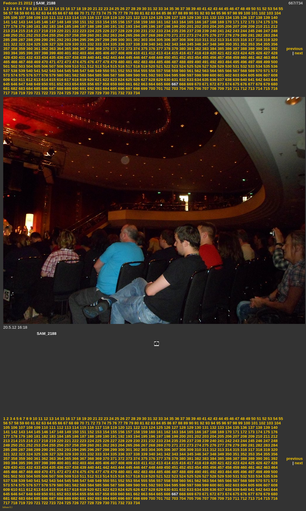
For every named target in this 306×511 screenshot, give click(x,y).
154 (105, 22)
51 (258, 9)
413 (159, 53)
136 (243, 17)
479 (113, 62)
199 (174, 26)
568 (243, 71)
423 (235, 53)
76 (114, 13)
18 (78, 9)
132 (212, 17)
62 (37, 13)
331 (82, 44)
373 (128, 48)
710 (228, 88)
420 (212, 53)
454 (197, 57)
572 (274, 71)
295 (82, 40)
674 (228, 84)
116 (90, 17)
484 (151, 62)
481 (128, 62)
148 (59, 22)
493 (220, 62)
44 (220, 9)
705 (189, 88)
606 (258, 75)
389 (251, 48)
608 (274, 75)
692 (90, 88)
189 (98, 26)
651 (52, 84)
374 (136, 48)
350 (228, 44)
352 (243, 44)
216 (29, 31)
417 (189, 53)
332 (90, 44)
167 (205, 22)
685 (36, 88)
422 (228, 53)
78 (125, 13)
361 (36, 48)
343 (174, 44)
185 (67, 26)
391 (266, 48)
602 (228, 75)
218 (44, 31)
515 (113, 66)
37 (182, 9)
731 (113, 93)
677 (251, 84)
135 (235, 17)
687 (52, 88)
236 (182, 31)
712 (243, 88)
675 (235, 84)
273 (189, 35)
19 (83, 9)
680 (274, 84)
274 (197, 35)
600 (212, 75)
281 (251, 35)
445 (128, 57)
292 (59, 40)
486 (166, 62)
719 (21, 93)
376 (151, 48)
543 (52, 71)
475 (82, 62)
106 (13, 17)
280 (243, 35)
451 (174, 57)
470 (44, 62)
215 (21, 31)
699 (143, 88)
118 (105, 17)
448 (151, 57)
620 (90, 79)
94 (212, 13)
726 (75, 93)
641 (251, 79)
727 (82, 93)
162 (166, 22)
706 (197, 88)
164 (182, 22)
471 (52, 62)
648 (29, 84)
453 (189, 57)
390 (258, 48)
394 (13, 53)
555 (143, 71)
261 (98, 35)
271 (174, 35)
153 (98, 22)
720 (29, 93)
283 (266, 35)
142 (13, 22)
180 (29, 26)
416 (182, 53)
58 (16, 13)
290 (44, 40)
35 (171, 9)
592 (151, 75)
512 (90, 66)
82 (147, 13)
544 (59, 71)
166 (197, 22)
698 (136, 88)
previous (294, 48)
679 (266, 84)
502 (13, 66)
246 (258, 31)
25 (116, 9)
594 (166, 75)
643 (266, 79)
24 (111, 9)
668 (182, 84)
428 (274, 53)
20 (89, 9)
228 (121, 31)
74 (103, 13)
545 (67, 71)
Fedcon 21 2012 (17, 3)
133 (220, 17)
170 (228, 22)
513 (98, 66)
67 (65, 13)
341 (159, 44)
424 (243, 53)
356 (274, 44)
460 (243, 57)
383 (205, 48)
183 (52, 26)
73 (98, 13)
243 (235, 31)
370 (105, 48)
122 (136, 17)
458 (228, 57)
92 (201, 13)
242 (228, 31)
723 (52, 93)
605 (251, 75)
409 (128, 53)
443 (113, 57)
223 (82, 31)
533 (251, 66)
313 (220, 40)
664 (151, 84)
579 (52, 75)
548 (90, 71)
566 (228, 71)
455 (205, 57)
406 (105, 53)
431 (21, 57)
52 (264, 9)
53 (269, 9)
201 (189, 26)
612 (29, 79)
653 (67, 84)
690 (75, 88)
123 (143, 17)
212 (274, 26)
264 (121, 35)
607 (266, 75)
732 (121, 93)
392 (274, 48)
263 (113, 35)
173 (251, 22)
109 (36, 17)
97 (229, 13)
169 (220, 22)
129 (189, 17)
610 (13, 79)
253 (36, 35)
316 (243, 40)
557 (159, 71)
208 (243, 26)
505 (36, 66)
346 (197, 44)
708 (212, 88)
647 (21, 84)
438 (75, 57)
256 (59, 35)
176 (274, 22)
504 (29, 66)
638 (228, 79)
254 (44, 35)
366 (75, 48)
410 (136, 53)
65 (54, 13)
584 (90, 75)
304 (151, 40)
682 (13, 88)
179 (21, 26)
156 (121, 22)
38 (187, 9)
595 (174, 75)
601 (220, 75)
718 (13, 93)
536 (274, 66)
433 (36, 57)
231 (143, 31)
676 (243, 84)
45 (225, 9)
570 (258, 71)
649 (36, 84)
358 (13, 48)
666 (166, 84)
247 (266, 31)
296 (90, 40)
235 (174, 31)
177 (6, 26)
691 (82, 88)
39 (193, 9)
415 (174, 53)
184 (59, 26)
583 (82, 75)
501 (6, 66)
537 (6, 71)
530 (228, 66)
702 (166, 88)
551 (113, 71)
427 (266, 53)
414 (166, 53)
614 (44, 79)
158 (136, 22)
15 (62, 9)
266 (136, 35)
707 (205, 88)
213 (6, 31)
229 (128, 31)
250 (13, 35)
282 (258, 35)
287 (21, 40)
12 (45, 9)
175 (266, 22)
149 (67, 22)
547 (82, 71)
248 (274, 31)
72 (92, 13)
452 (182, 57)
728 (90, 93)
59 (21, 13)
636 (212, 79)
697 (128, 88)
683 (21, 88)
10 (34, 9)
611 (21, 79)
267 (143, 35)
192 (121, 26)
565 (220, 71)
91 (196, 13)
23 (105, 9)
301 (128, 40)
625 (128, 79)
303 (143, 40)
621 (98, 79)
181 (36, 26)
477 (98, 62)
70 (81, 13)
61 (32, 13)
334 (105, 44)
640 (243, 79)
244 (243, 31)
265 (128, 35)
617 (67, 79)
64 (49, 13)
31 (149, 9)
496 (243, 62)
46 (231, 9)
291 (52, 40)
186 (75, 26)
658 (105, 84)
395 (21, 53)
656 (90, 84)
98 (234, 13)
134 (228, 17)
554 (136, 71)
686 (44, 88)
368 (90, 48)
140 (274, 17)
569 (251, 71)
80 (136, 13)
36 (176, 9)
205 (220, 26)
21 (94, 9)
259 (82, 35)
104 (277, 13)
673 (220, 84)
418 (197, 53)
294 (75, 40)
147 (52, 22)
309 (189, 40)
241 (220, 31)
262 (105, 35)
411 (143, 53)
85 (163, 13)
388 (243, 48)
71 (87, 13)
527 (205, 66)
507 (52, 66)
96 (223, 13)
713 (251, 88)
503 (21, 66)
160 (151, 22)
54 (275, 9)
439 (82, 57)
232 (151, 31)
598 (197, 75)
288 (29, 40)
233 (159, 31)
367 (82, 48)
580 (59, 75)
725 (67, 93)
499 (266, 62)
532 (243, 66)
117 (98, 17)
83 (152, 13)
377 (159, 48)
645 (6, 84)
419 (205, 53)
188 (90, 26)
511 (82, 66)
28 (133, 9)
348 (212, 44)
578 (44, 75)
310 (197, 40)
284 (274, 35)
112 (59, 17)
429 (6, 57)
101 (254, 13)
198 (166, 26)
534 (258, 66)
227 (113, 31)
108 (29, 17)
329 (67, 44)
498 (258, 62)
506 (44, 66)
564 (212, 71)
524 (182, 66)
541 (36, 71)
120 (121, 17)
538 (13, 71)
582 (75, 75)
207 (235, 26)
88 (179, 13)
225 (98, 31)
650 (44, 84)
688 (59, 88)
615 (52, 79)
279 (235, 35)
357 (6, 48)
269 (159, 35)
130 (197, 17)
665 (159, 84)
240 (212, 31)
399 (52, 53)
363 (52, 48)
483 (143, 62)
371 (113, 48)
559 (174, 71)
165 (189, 22)
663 (143, 84)
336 (121, 44)
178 (13, 26)
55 (280, 9)
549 (98, 71)
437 (67, 57)
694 (105, 88)
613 (36, 79)
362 (44, 48)
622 (105, 79)
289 (36, 40)
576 (29, 75)
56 (5, 13)
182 (44, 26)
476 (90, 62)
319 (266, 40)
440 (90, 57)
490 (197, 62)
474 (75, 62)
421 (220, 53)
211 (266, 26)
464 (274, 57)
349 (220, 44)
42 (209, 9)
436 (59, 57)
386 (228, 48)
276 (212, 35)
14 (56, 9)
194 (136, 26)
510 (75, 66)
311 (205, 40)
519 (143, 66)
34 (165, 9)
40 (198, 9)
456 (212, 57)
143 (21, 22)
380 (182, 48)
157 (128, 22)
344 (182, 44)
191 (113, 26)
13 (51, 9)
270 (166, 35)
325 (36, 44)
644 (274, 79)
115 (82, 17)
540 (29, 71)
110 (44, 17)
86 (169, 13)
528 (212, 66)
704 (182, 88)
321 (6, 44)
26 (122, 9)
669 (189, 84)
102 (262, 13)
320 (274, 40)
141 (6, 22)
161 (159, 22)
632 (182, 79)
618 (75, 79)
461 (251, 57)
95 (218, 13)
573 (6, 75)
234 (166, 31)
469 (36, 62)
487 (174, 62)
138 (258, 17)
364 (59, 48)
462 (258, 57)
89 (185, 13)
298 (105, 40)
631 (174, 79)
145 (36, 22)
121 (128, 17)
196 (151, 26)
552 (121, 71)
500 (274, 62)
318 (258, 40)
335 (113, 44)
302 (136, 40)
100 (246, 13)
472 (59, 62)
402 (75, 53)
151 (82, 22)
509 (67, 66)
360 (29, 48)
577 (36, 75)
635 (205, 79)
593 (159, 75)
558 (166, 71)
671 (205, 84)
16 (67, 9)
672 (212, 84)
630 (166, 79)
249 (6, 35)
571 (266, 71)
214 (13, 31)
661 (128, 84)
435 (52, 57)
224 (90, 31)
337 (128, 44)
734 (136, 93)
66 (59, 13)
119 (113, 17)
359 (21, 48)
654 (75, 84)
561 (189, 71)
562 (197, 71)
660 (121, 84)
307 (174, 40)
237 (189, 31)
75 (108, 13)
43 (215, 9)
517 (128, 66)
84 (158, 13)
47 (236, 9)
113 (67, 17)
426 (258, 53)
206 (228, 26)
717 (6, 93)
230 (136, 31)
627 (143, 79)
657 (98, 84)
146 (44, 22)
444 (121, 57)
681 (6, 88)
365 (67, 48)
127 (174, 17)
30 (144, 9)
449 (159, 57)
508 (59, 66)
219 (52, 31)
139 (266, 17)
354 (258, 44)
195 (143, 26)
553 (128, 71)
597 (189, 75)
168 (212, 22)
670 (197, 84)
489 (189, 62)
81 (141, 13)
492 (212, 62)
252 (29, 35)
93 (207, 13)
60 (26, 13)
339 (143, 44)
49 (247, 9)
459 (235, 57)
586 (105, 75)
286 (13, 40)
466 (13, 62)
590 (136, 75)
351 (235, 44)
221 (67, 31)
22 (100, 9)
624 (121, 79)
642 (258, 79)
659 (113, 84)
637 (220, 79)
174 (258, 22)
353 (251, 44)
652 (59, 84)
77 (119, 13)
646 (13, 84)
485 (159, 62)
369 (98, 48)
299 (113, 40)
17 (72, 9)
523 (174, 66)
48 (242, 9)
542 (44, 71)
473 (67, 62)
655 (82, 84)
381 (189, 48)
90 (190, 13)
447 (143, 57)
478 (105, 62)
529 (220, 66)
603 (235, 75)
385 (220, 48)
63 (43, 13)
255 (52, 35)
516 (121, 66)
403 (82, 53)
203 (205, 26)
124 (151, 17)
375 (143, 48)
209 (251, 26)
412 (151, 53)
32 (154, 9)
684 (29, 88)
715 (266, 88)
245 (251, 31)
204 (212, 26)
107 (21, 17)
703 (174, 88)
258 (75, 35)
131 (205, 17)
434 (44, 57)
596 (182, 75)
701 (159, 88)
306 (166, 40)
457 (220, 57)
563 (205, 71)
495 (235, 62)
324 (29, 44)
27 (127, 9)
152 (90, 22)
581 (67, 75)
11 (40, 9)
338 (136, 44)
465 (6, 62)
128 (182, 17)
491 (205, 62)
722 (44, 93)
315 (235, 40)
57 (10, 13)
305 (159, 40)
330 (75, 44)
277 (220, 35)
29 (138, 9)
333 (98, 44)
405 (98, 53)
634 (197, 79)
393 (6, 53)
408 (121, 53)
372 (121, 48)
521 (159, 66)
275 (205, 35)
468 (29, 62)
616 (59, 79)
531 (235, 66)
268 (151, 35)
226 (105, 31)
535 (266, 66)
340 (151, 44)
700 (151, 88)
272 (182, 35)
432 (29, 57)
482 (136, 62)
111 (52, 17)
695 (113, 88)
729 (98, 93)
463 (266, 57)
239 (205, 31)
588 (121, 75)
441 (98, 57)
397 (36, 53)
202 (197, 26)
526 (197, 66)
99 (240, 13)
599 (205, 75)
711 (235, 88)
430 (13, 57)
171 (235, 22)
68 (70, 13)
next (299, 53)
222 (75, 31)
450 (166, 57)
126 (166, 17)
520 (151, 66)
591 (143, 75)
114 (75, 17)
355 (266, 44)
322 (13, 44)
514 (105, 66)
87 (174, 13)
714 (258, 88)
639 (235, 79)
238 (197, 31)
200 (182, 26)
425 (251, 53)
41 (204, 9)
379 (174, 48)
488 (182, 62)
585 (98, 75)
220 (59, 31)
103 (269, 13)
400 (59, 53)
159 (143, 22)
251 (21, 35)
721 (36, 93)
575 (21, 75)
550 (105, 71)
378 (166, 48)
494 (228, 62)
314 (228, 40)
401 (67, 53)
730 (105, 93)
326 (44, 44)
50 (253, 9)
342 (166, 44)
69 (76, 13)
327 (52, 44)
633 (189, 79)
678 (258, 84)
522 (166, 66)
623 (113, 79)
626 (136, 79)
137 (251, 17)
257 (67, 35)
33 (160, 9)
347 (205, 44)
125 (159, 17)
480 (121, 62)
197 (159, 26)
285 (6, 40)
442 (105, 57)
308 (182, 40)
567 (235, 71)
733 (128, 93)
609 (6, 79)
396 (29, 53)
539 (21, 71)
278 (228, 35)
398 (44, 53)
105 (6, 17)
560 (182, 71)
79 (131, 13)
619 (82, 79)
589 (128, 75)
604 (243, 75)
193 (128, 26)
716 (274, 88)
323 (21, 44)
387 (235, 48)
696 (121, 88)
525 (189, 66)
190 (105, 26)
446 (136, 57)
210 (258, 26)
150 (75, 22)
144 (29, 22)
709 (220, 88)
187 (82, 26)
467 (21, 62)
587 (113, 75)
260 (90, 35)
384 (212, 48)
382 (197, 48)
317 (251, 40)
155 (113, 22)
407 (113, 53)
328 (59, 44)
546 (75, 71)
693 (98, 88)
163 (174, 22)
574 (13, 75)
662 (136, 84)
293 (67, 40)
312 (212, 40)
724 (59, 93)
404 (90, 53)
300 (121, 40)
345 (189, 44)
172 (243, 22)
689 (67, 88)
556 (151, 71)
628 (151, 79)
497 (251, 62)
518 (136, 66)
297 (98, 40)
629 (159, 79)
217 (36, 31)
